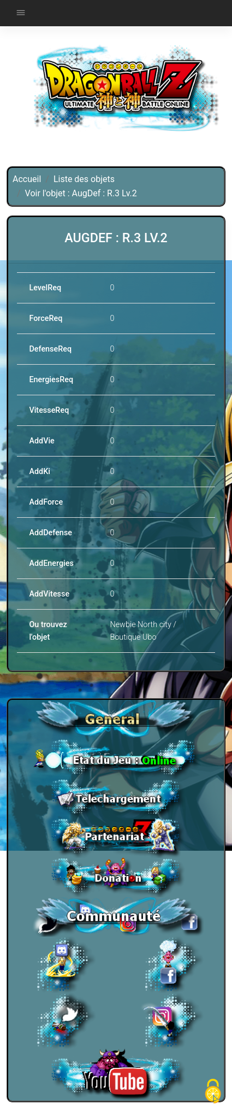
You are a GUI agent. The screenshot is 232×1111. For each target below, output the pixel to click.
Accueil (27, 179)
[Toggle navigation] (21, 13)
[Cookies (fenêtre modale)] (213, 1092)
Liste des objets (84, 179)
